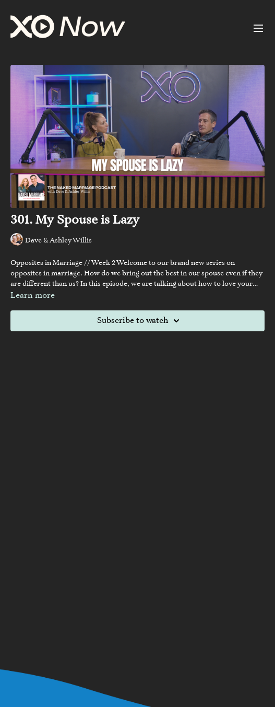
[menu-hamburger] (258, 28)
